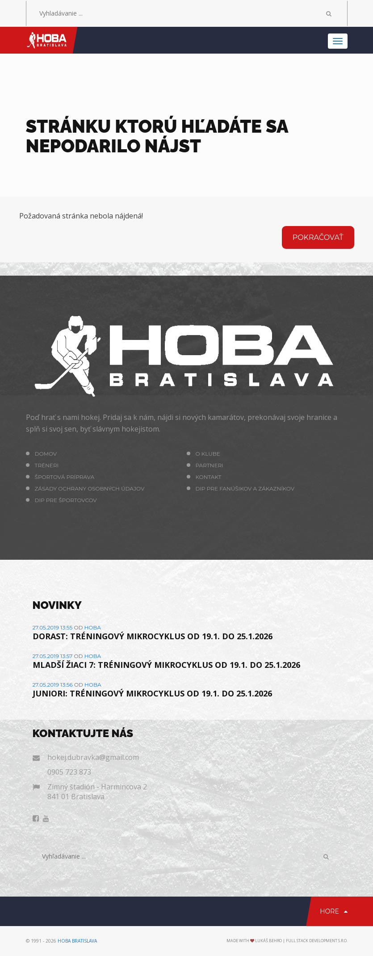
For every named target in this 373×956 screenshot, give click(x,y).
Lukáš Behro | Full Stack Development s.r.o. (301, 940)
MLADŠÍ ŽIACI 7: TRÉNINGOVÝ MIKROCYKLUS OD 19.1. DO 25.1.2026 (166, 664)
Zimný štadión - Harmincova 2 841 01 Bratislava (97, 791)
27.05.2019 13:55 (53, 627)
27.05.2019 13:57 (53, 656)
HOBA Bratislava (77, 941)
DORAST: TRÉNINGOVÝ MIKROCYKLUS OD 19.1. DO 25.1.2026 (152, 636)
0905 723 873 (69, 772)
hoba (92, 627)
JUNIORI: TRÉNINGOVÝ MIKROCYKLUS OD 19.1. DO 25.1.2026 (152, 693)
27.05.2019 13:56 (53, 684)
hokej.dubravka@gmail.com (93, 757)
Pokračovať (318, 237)
